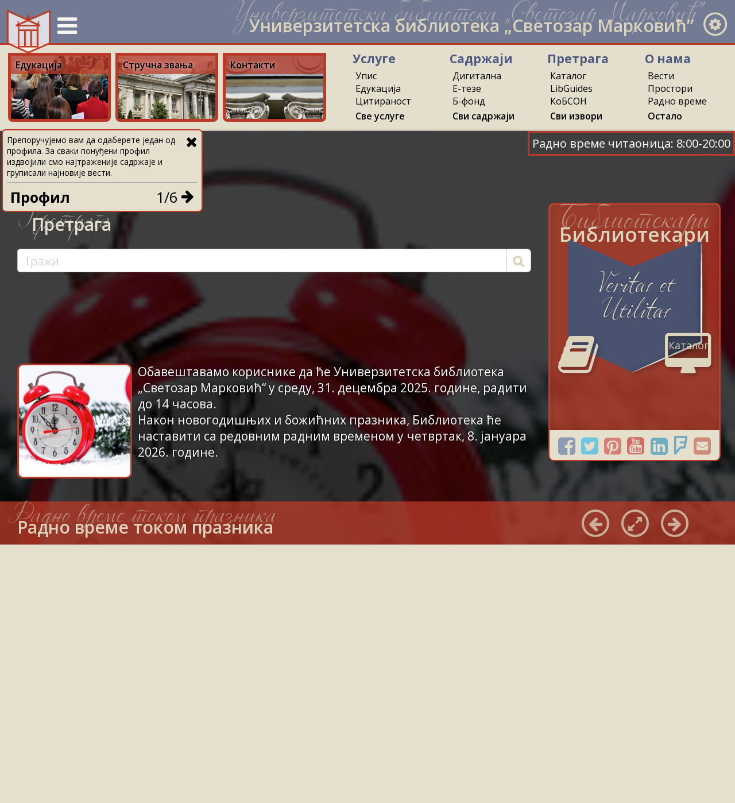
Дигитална (476, 76)
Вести (661, 76)
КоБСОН (568, 101)
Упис (366, 76)
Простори (670, 88)
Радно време (677, 101)
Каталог (568, 76)
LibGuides (571, 88)
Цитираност (383, 101)
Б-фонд (468, 101)
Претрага (578, 59)
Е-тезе (466, 88)
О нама (668, 59)
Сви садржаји (483, 116)
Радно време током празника (145, 527)
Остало (665, 116)
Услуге (374, 59)
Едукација (378, 88)
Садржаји (481, 59)
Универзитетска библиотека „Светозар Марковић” (471, 25)
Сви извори (576, 116)
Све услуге (380, 116)
